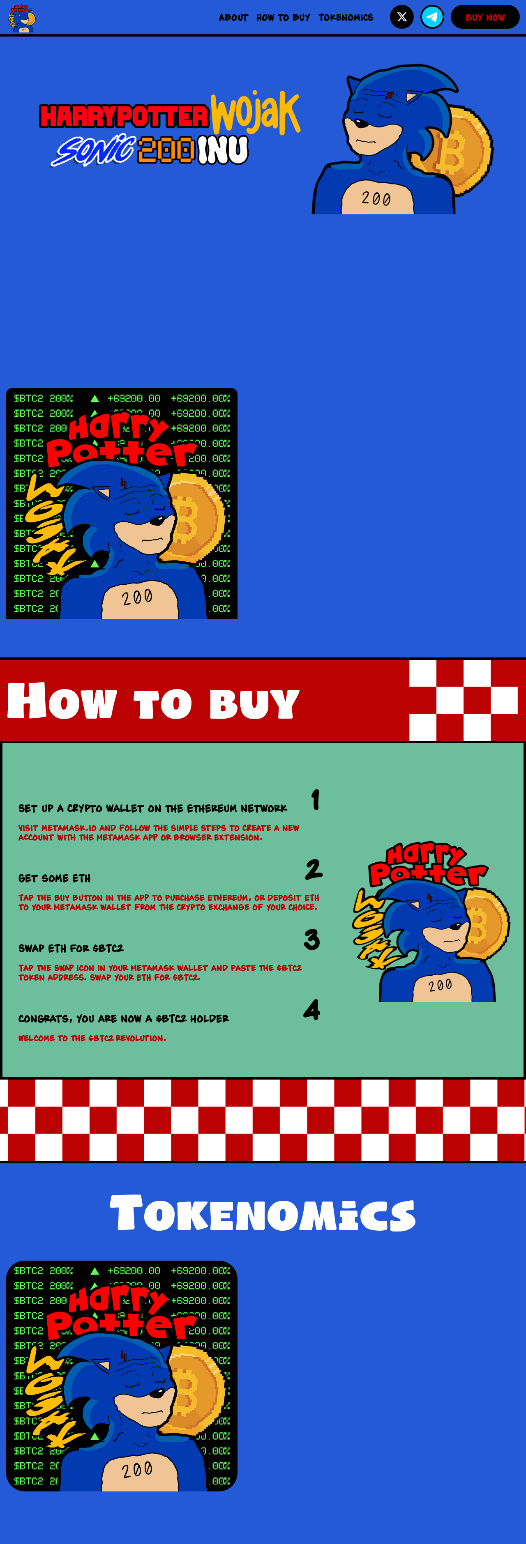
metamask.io (69, 827)
